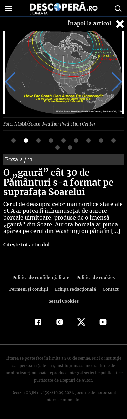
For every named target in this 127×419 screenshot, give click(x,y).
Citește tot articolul (26, 244)
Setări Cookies (63, 300)
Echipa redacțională (75, 288)
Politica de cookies (94, 277)
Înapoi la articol (96, 24)
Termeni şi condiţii (29, 288)
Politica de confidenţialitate (42, 277)
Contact (109, 288)
